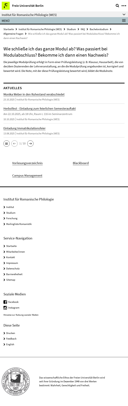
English (10, 344)
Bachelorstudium (99, 29)
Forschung (11, 218)
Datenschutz (12, 268)
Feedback (11, 338)
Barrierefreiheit (14, 274)
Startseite (8, 29)
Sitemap (10, 279)
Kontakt (10, 257)
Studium (71, 29)
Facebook (13, 302)
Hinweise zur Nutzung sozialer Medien (20, 314)
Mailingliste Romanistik (19, 224)
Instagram (13, 307)
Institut (10, 207)
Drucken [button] (10, 333)
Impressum (12, 263)
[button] (6, 143)
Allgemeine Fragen (13, 33)
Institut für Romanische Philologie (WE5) (40, 29)
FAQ (83, 29)
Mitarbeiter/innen (15, 251)
